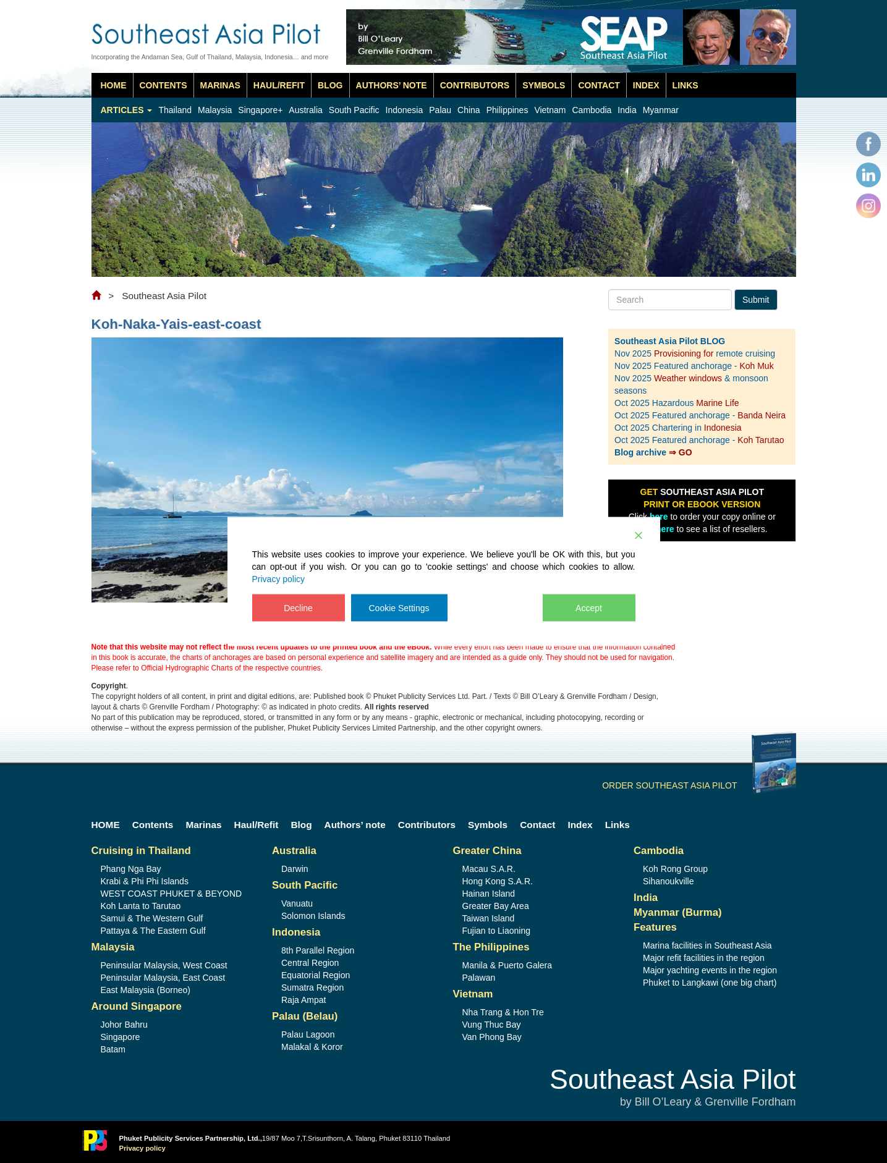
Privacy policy (278, 579)
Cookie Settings (399, 608)
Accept (588, 608)
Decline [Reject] (298, 608)
